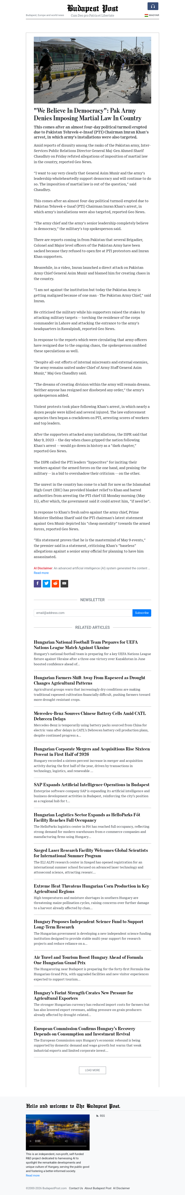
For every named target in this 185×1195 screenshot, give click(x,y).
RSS (100, 1115)
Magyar (152, 15)
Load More (92, 1070)
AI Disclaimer (121, 1188)
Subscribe (142, 613)
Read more (41, 573)
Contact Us (76, 1188)
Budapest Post (92, 8)
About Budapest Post (98, 1188)
